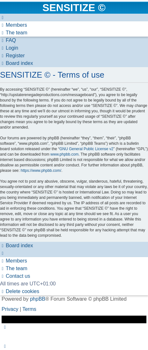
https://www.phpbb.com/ (41, 170)
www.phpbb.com (64, 154)
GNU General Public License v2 (86, 149)
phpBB (37, 299)
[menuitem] (13, 25)
